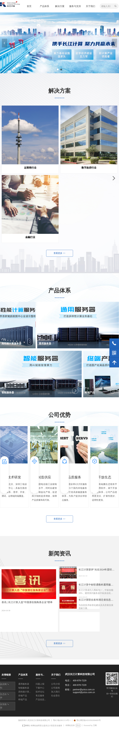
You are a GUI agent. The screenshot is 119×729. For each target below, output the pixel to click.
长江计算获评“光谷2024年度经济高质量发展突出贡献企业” (96, 570)
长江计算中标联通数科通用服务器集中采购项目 (96, 585)
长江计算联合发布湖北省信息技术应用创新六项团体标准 (96, 600)
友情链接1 (6, 684)
